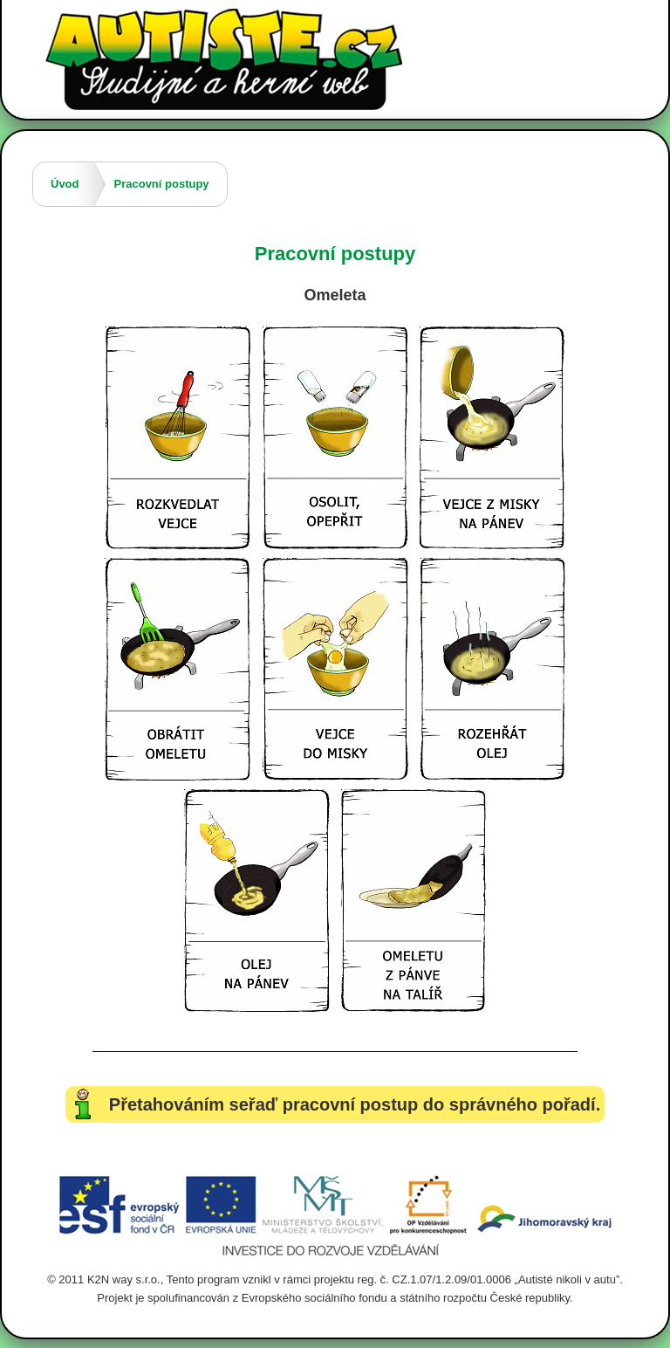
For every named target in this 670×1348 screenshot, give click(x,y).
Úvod (65, 183)
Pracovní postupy (161, 183)
